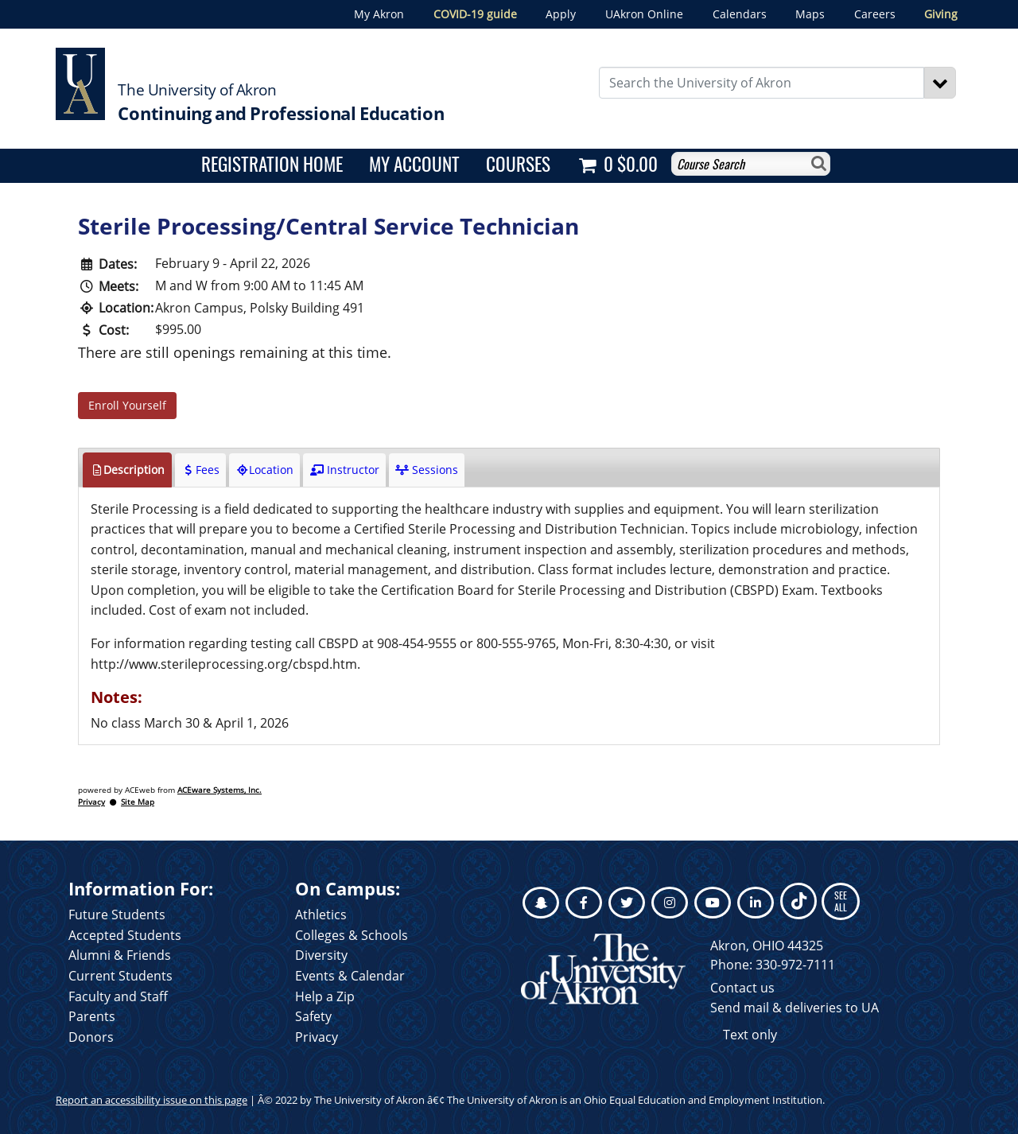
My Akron (379, 13)
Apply (561, 13)
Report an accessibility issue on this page (151, 1100)
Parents (91, 1016)
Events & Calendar (350, 975)
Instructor (344, 469)
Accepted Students (124, 935)
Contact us (742, 987)
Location (264, 469)
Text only (750, 1034)
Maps (810, 13)
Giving (941, 13)
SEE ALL (840, 900)
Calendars (740, 13)
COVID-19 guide (475, 13)
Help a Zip (325, 996)
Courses (518, 163)
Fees (200, 469)
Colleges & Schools (351, 935)
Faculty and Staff (118, 996)
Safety (313, 1016)
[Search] (940, 83)
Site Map (137, 802)
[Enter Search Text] (762, 83)
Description (127, 469)
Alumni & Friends (119, 955)
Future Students (116, 914)
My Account (414, 163)
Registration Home (272, 163)
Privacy (91, 802)
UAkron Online (644, 13)
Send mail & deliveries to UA (794, 1007)
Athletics (321, 914)
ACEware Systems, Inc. (219, 790)
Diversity (321, 955)
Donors (91, 1037)
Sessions (426, 469)
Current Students (120, 975)
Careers (875, 13)
